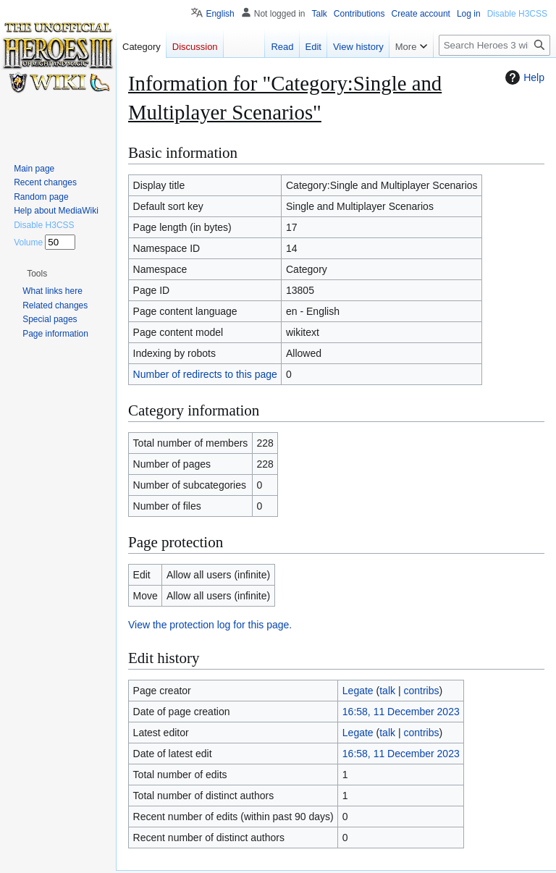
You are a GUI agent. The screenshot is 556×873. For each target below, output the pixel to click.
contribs (421, 690)
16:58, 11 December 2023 (401, 711)
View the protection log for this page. (210, 624)
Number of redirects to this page (205, 374)
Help (523, 77)
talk (387, 690)
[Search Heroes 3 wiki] (494, 45)
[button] (37, 274)
